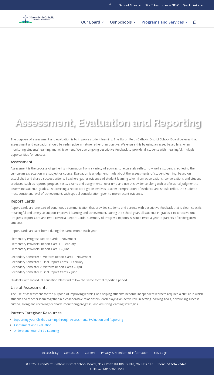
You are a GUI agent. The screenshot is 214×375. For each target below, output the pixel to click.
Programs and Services (163, 23)
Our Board (90, 23)
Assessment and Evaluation (32, 325)
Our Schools (121, 23)
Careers (90, 353)
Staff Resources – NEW (162, 5)
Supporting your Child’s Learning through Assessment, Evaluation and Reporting (68, 320)
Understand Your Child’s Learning (36, 331)
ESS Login (160, 353)
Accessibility (50, 353)
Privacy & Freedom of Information (124, 353)
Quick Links (191, 5)
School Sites (128, 5)
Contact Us (71, 353)
